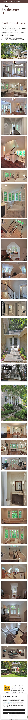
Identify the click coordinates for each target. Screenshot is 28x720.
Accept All (14, 710)
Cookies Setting (16, 719)
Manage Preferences (14, 716)
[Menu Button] (25, 5)
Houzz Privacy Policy (7, 702)
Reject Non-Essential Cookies (14, 713)
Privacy (10, 719)
